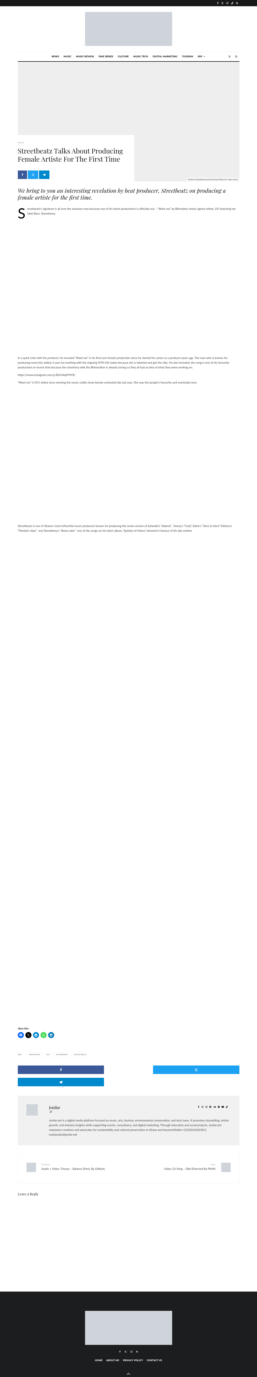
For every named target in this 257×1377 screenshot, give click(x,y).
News (55, 56)
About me (112, 1335)
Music (67, 56)
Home (98, 1335)
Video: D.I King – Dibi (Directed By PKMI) (173, 1144)
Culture (123, 56)
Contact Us (154, 1335)
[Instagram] (227, 3)
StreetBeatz (81, 1045)
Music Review (85, 56)
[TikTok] (232, 3)
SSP (200, 56)
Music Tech (140, 56)
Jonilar (54, 1085)
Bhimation (35, 1045)
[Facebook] (218, 3)
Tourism (187, 56)
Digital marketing (165, 56)
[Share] (22, 177)
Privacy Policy (133, 1335)
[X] (222, 3)
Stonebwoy (62, 1045)
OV (48, 1045)
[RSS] (237, 3)
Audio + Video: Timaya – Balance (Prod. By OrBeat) (84, 1144)
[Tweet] (34, 177)
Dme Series (106, 56)
